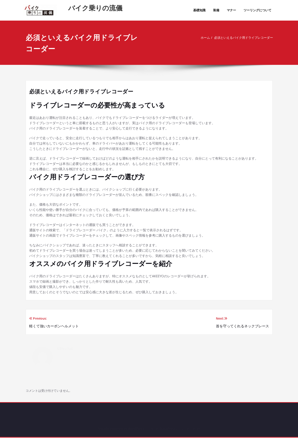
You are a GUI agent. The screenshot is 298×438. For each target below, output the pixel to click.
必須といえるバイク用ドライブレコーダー (242, 37)
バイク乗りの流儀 (95, 7)
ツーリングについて (257, 10)
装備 (216, 10)
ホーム (202, 37)
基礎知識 (199, 10)
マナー (231, 10)
